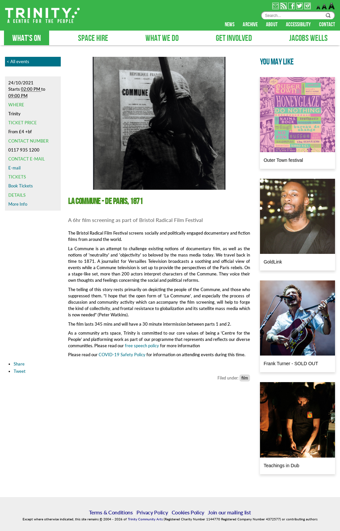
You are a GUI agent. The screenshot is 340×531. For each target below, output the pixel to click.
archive (251, 24)
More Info (17, 204)
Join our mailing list (229, 512)
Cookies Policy (188, 512)
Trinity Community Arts (146, 519)
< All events (18, 61)
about (272, 24)
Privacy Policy (152, 512)
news (230, 24)
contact (327, 24)
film (244, 377)
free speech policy (141, 345)
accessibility (299, 24)
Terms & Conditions (110, 512)
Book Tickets (20, 185)
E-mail (14, 167)
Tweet (20, 371)
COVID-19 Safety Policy (122, 354)
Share (19, 364)
